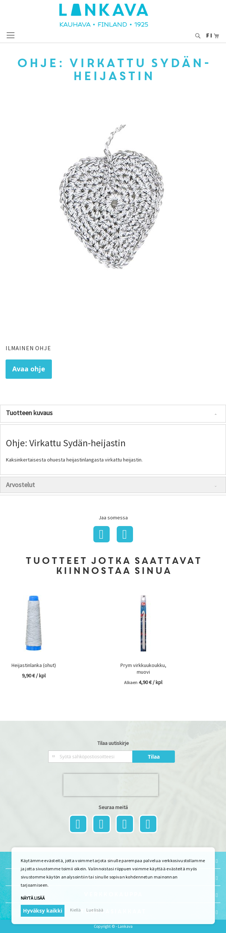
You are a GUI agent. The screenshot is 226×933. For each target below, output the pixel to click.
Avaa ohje (28, 369)
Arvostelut (20, 484)
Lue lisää (94, 910)
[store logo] (113, 15)
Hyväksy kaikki (42, 910)
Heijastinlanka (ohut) (33, 665)
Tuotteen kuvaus (29, 412)
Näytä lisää (33, 898)
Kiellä (75, 910)
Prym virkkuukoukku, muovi (143, 668)
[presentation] (110, 785)
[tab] (113, 414)
